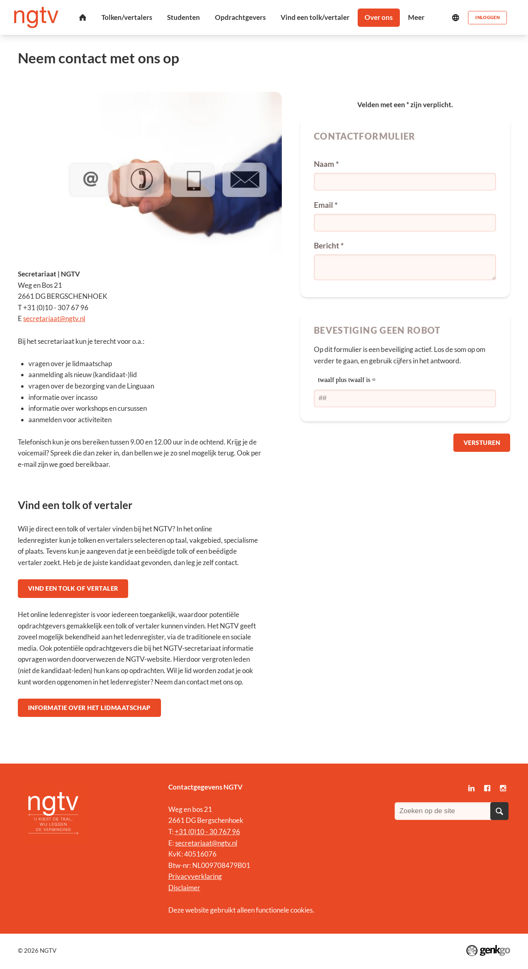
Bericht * (329, 245)
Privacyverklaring (195, 878)
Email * (326, 204)
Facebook (488, 790)
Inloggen (487, 17)
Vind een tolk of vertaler (73, 588)
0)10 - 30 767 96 (215, 833)
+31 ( (182, 833)
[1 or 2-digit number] (405, 398)
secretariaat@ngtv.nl (54, 318)
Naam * (326, 163)
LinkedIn (472, 790)
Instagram (503, 790)
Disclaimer (184, 889)
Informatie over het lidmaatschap (89, 708)
